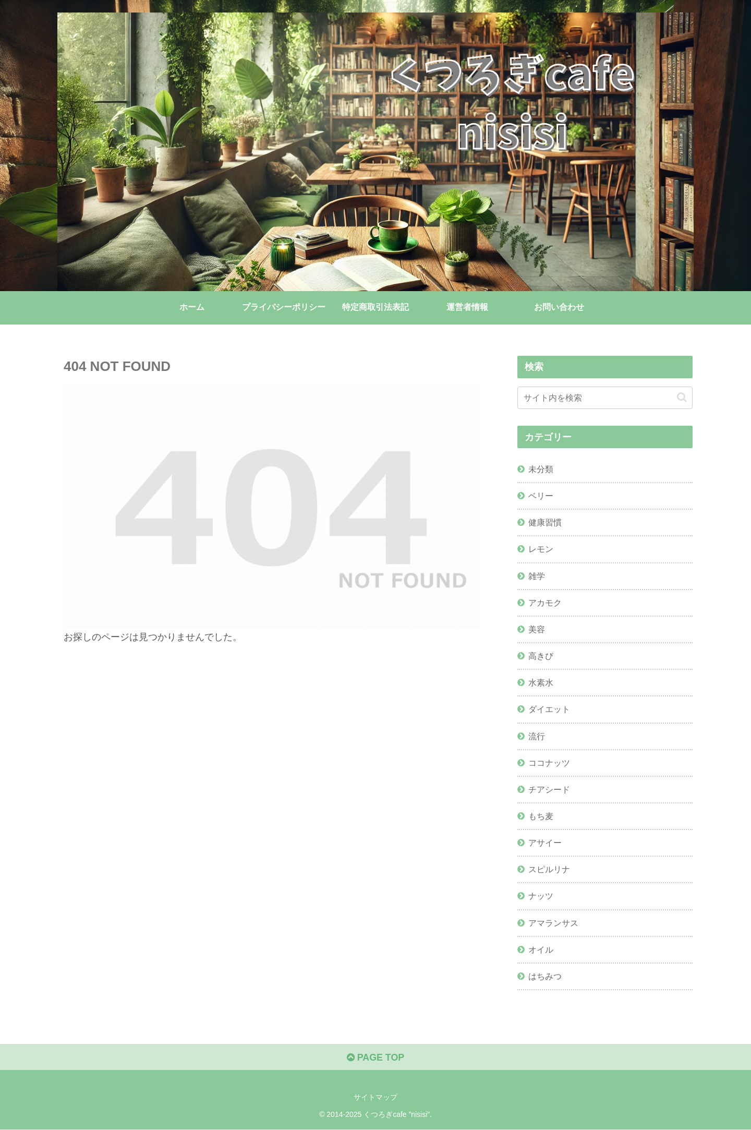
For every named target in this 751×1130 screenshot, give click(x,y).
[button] (682, 397)
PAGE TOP (375, 1057)
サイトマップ (375, 1097)
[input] (605, 398)
